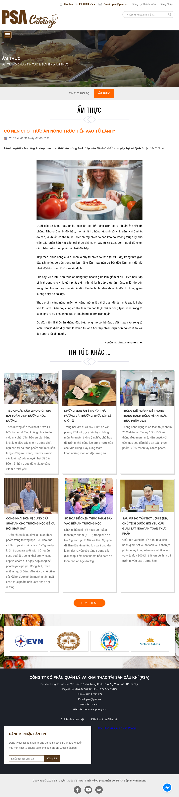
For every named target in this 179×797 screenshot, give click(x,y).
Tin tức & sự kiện (40, 64)
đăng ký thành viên (144, 4)
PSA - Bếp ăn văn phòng (131, 780)
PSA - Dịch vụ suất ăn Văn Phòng (116, 728)
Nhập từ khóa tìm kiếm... (170, 14)
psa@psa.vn (119, 4)
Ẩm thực (62, 64)
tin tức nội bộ (79, 93)
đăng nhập (166, 4)
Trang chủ (15, 64)
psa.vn (94, 704)
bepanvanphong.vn (95, 709)
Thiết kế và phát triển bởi (100, 780)
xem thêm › (89, 603)
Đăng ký (52, 758)
